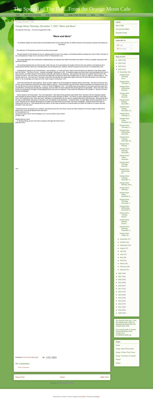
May (121, 257)
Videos (93, 15)
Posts (120, 45)
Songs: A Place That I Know (77, 15)
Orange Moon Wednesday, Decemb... (125, 88)
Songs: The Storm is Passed (54, 15)
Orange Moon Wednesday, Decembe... (125, 132)
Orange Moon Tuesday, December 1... (125, 178)
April (122, 260)
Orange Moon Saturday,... (124, 189)
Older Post (104, 377)
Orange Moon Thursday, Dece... (124, 76)
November (124, 239)
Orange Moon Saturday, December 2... (125, 228)
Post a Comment (23, 367)
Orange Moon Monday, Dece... (126, 184)
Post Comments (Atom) (66, 383)
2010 (120, 310)
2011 (120, 307)
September (124, 245)
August (122, 248)
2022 (120, 273)
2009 (120, 313)
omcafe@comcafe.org (123, 335)
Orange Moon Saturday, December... (125, 150)
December (124, 72)
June (122, 254)
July (121, 251)
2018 (120, 286)
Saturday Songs (121, 33)
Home (18, 15)
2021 (120, 276)
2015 (120, 295)
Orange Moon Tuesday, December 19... (126, 139)
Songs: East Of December (32, 15)
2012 (120, 304)
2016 (120, 292)
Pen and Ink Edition (122, 29)
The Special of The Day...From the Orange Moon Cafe (72, 9)
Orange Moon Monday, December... (125, 102)
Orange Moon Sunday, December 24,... (126, 108)
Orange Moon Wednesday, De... (125, 171)
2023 (120, 69)
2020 (120, 279)
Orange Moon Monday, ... (124, 145)
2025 (120, 63)
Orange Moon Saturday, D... (125, 114)
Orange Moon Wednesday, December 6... (125, 208)
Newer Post (19, 377)
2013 (120, 301)
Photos (101, 15)
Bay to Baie (120, 25)
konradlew (82, 396)
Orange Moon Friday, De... (125, 234)
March (122, 263)
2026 (120, 60)
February (123, 266)
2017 (120, 289)
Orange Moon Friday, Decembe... (124, 157)
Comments (121, 49)
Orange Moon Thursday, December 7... (125, 201)
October (123, 242)
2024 (120, 66)
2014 (120, 298)
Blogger (97, 396)
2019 (120, 282)
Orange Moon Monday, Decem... (124, 221)
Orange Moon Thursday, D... (125, 82)
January (123, 269)
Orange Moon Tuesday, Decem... (124, 215)
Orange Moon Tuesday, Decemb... (124, 95)
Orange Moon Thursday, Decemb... (124, 164)
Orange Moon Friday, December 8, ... (126, 194)
